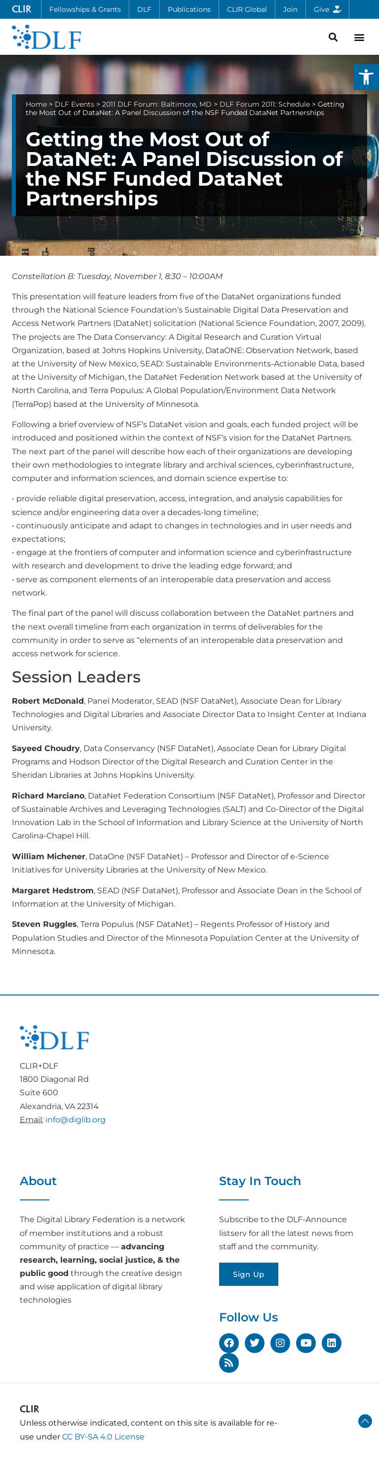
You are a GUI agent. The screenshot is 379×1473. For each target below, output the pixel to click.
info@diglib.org (75, 1119)
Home (36, 104)
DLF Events (74, 104)
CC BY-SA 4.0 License (103, 1436)
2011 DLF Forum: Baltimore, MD (157, 104)
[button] (366, 77)
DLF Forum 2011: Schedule (265, 104)
